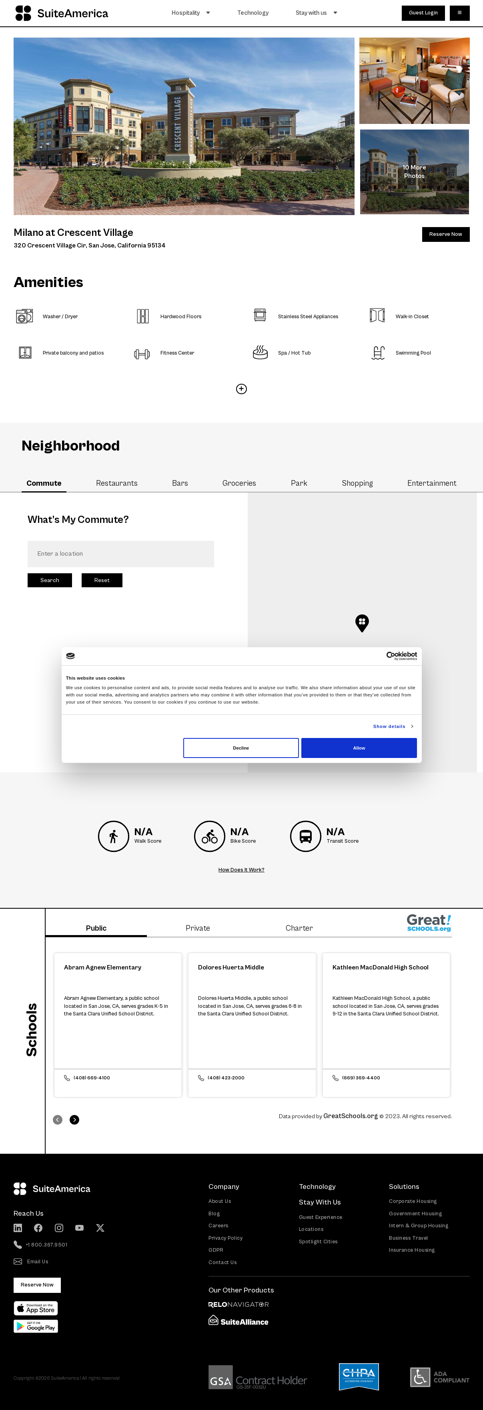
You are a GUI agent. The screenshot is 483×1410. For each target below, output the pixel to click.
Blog (214, 1214)
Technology (253, 12)
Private (198, 928)
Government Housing (415, 1214)
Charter (299, 928)
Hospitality (191, 12)
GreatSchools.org (350, 1116)
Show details (389, 726)
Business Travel (408, 1238)
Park (299, 483)
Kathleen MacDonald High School (381, 967)
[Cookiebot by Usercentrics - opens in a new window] (382, 656)
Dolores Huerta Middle (231, 967)
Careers (218, 1226)
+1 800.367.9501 (41, 1245)
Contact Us (222, 1262)
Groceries (239, 483)
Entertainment (432, 483)
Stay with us (318, 12)
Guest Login (423, 13)
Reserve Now (445, 234)
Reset (102, 580)
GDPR (215, 1250)
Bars (180, 483)
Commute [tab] (44, 483)
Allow (359, 748)
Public (96, 928)
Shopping (357, 483)
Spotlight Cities (318, 1241)
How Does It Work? (241, 870)
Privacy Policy (225, 1238)
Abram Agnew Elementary (102, 967)
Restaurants (117, 483)
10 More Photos (414, 171)
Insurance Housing (412, 1250)
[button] (362, 623)
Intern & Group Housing (418, 1226)
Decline (241, 748)
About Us (219, 1202)
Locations (311, 1230)
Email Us (31, 1262)
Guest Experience (321, 1217)
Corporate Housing (413, 1202)
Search (49, 580)
